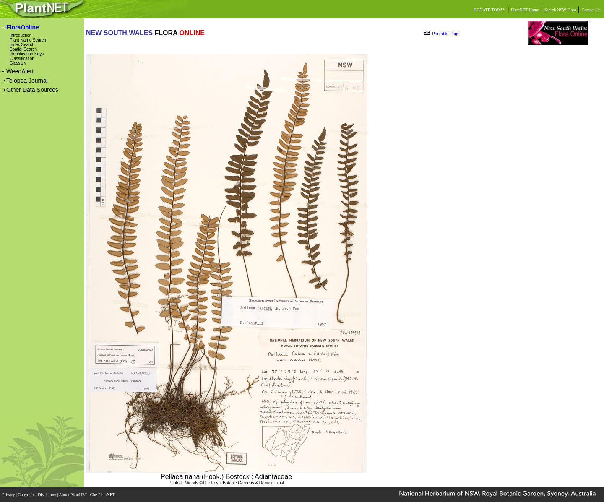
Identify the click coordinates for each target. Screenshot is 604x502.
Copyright (27, 494)
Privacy (9, 494)
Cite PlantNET (103, 494)
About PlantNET (73, 494)
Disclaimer (47, 494)
